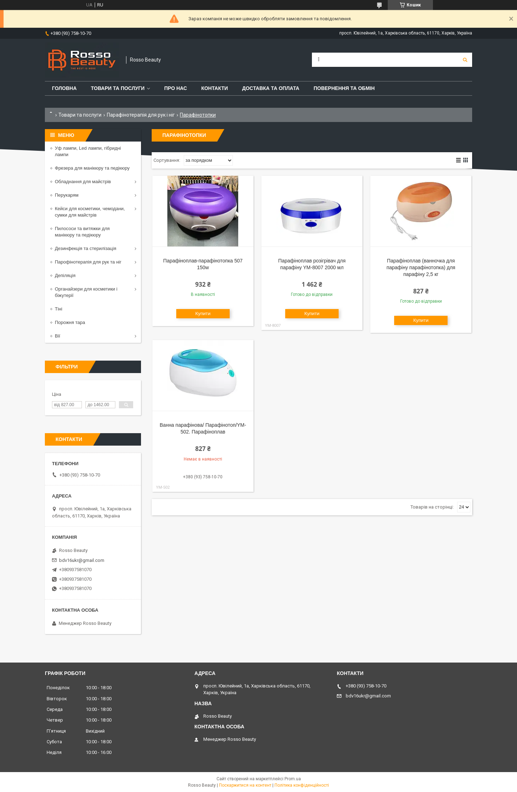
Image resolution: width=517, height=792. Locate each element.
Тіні (58, 309)
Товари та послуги (118, 88)
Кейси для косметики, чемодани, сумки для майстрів (90, 212)
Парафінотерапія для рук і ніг (141, 115)
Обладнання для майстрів (83, 181)
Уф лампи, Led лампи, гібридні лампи (88, 151)
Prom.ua (292, 778)
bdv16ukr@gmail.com (81, 560)
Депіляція (65, 275)
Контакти (214, 88)
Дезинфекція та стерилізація (85, 248)
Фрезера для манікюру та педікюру (92, 168)
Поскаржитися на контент (245, 785)
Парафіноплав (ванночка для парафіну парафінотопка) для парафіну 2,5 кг (420, 267)
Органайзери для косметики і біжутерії (86, 292)
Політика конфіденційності (302, 785)
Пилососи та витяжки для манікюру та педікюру (82, 232)
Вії (57, 336)
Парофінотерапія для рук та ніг (88, 262)
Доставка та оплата (270, 88)
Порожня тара (70, 322)
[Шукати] (465, 60)
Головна (64, 88)
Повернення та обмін (344, 88)
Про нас (175, 88)
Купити (203, 313)
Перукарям (66, 195)
